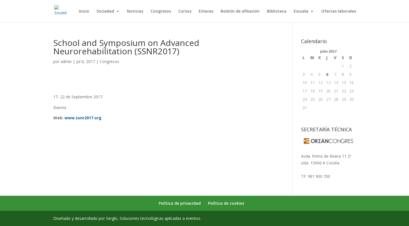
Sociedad (105, 11)
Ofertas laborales (338, 11)
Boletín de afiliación (240, 11)
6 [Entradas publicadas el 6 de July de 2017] (327, 74)
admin (66, 61)
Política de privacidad (180, 203)
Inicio (84, 11)
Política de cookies (226, 203)
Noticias (135, 11)
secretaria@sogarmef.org (324, 169)
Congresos (161, 11)
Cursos (184, 11)
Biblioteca (276, 11)
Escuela (301, 11)
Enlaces (206, 11)
